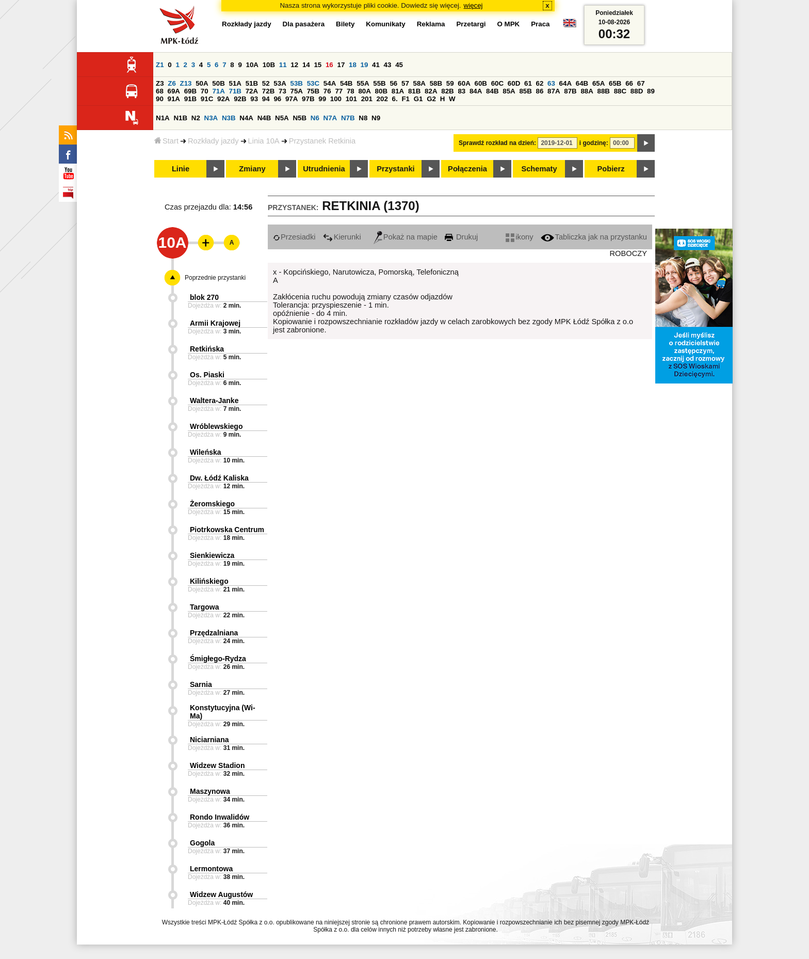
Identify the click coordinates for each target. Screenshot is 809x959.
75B (313, 91)
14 (306, 65)
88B (603, 91)
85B (525, 91)
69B (190, 91)
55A (363, 83)
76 (327, 91)
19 (364, 65)
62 (540, 83)
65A (598, 83)
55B (379, 83)
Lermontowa (211, 869)
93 (254, 99)
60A (464, 83)
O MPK (508, 24)
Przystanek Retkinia (322, 141)
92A (223, 99)
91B (190, 99)
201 (367, 99)
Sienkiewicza (212, 555)
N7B (348, 118)
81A (398, 91)
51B (252, 83)
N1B (180, 118)
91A (174, 99)
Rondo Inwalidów (219, 817)
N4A (246, 118)
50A (202, 83)
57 (405, 83)
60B (481, 83)
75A (296, 91)
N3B (229, 118)
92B (240, 99)
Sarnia (201, 684)
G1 (418, 99)
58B (436, 83)
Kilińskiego (209, 581)
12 (294, 65)
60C (497, 83)
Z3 (160, 83)
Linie (180, 169)
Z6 (172, 83)
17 (341, 65)
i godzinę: (593, 143)
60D (514, 83)
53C (313, 83)
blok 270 (204, 297)
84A (476, 91)
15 (317, 65)
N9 (375, 118)
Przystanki (395, 169)
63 (551, 83)
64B (582, 83)
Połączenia (467, 169)
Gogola (202, 843)
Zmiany (252, 169)
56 (393, 83)
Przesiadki (294, 237)
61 (528, 83)
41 (376, 65)
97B (308, 99)
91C (207, 99)
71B (235, 91)
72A (252, 91)
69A (174, 91)
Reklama (431, 24)
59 (450, 83)
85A (509, 91)
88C (620, 91)
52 (266, 83)
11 (283, 65)
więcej (473, 5)
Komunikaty (385, 24)
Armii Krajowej (215, 323)
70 (204, 91)
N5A (282, 118)
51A (235, 83)
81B (414, 91)
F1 (405, 99)
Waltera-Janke (214, 400)
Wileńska (205, 452)
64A (565, 83)
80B (381, 91)
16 (329, 65)
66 (629, 83)
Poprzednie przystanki (215, 277)
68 (160, 91)
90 (160, 99)
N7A (330, 118)
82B (447, 91)
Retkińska (207, 349)
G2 (431, 99)
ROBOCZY (628, 253)
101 (351, 99)
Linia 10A (264, 141)
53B (296, 83)
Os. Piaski (207, 375)
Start (166, 141)
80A (364, 91)
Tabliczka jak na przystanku (594, 237)
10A (252, 65)
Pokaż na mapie (406, 237)
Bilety (345, 24)
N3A (211, 118)
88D (636, 91)
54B (346, 83)
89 (651, 91)
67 (641, 83)
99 (322, 99)
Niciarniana (209, 740)
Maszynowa (210, 791)
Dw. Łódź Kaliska (219, 478)
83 (461, 91)
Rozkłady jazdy (213, 141)
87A (553, 91)
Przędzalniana (214, 633)
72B (268, 91)
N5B (299, 118)
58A (419, 83)
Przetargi (471, 24)
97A (291, 99)
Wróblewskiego (216, 426)
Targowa (204, 607)
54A (329, 83)
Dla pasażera (304, 24)
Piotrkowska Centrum (227, 529)
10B (269, 65)
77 (339, 91)
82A (431, 91)
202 (382, 99)
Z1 (160, 65)
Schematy (539, 169)
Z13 (186, 83)
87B (570, 91)
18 (353, 65)
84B (492, 91)
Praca (540, 24)
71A (218, 91)
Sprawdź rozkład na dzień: (497, 143)
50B (218, 83)
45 (399, 65)
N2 (195, 118)
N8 (363, 118)
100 (336, 99)
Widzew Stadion (217, 765)
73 (282, 91)
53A (279, 83)
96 (277, 99)
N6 (315, 118)
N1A (163, 118)
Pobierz (611, 169)
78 (350, 91)
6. (395, 99)
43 (388, 65)
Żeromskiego (212, 504)
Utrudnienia (324, 169)
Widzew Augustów (221, 894)
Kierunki (342, 237)
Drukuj (461, 237)
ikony (519, 237)
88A (586, 91)
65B (615, 83)
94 (266, 99)
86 (540, 91)
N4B (264, 118)
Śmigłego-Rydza (218, 658)
